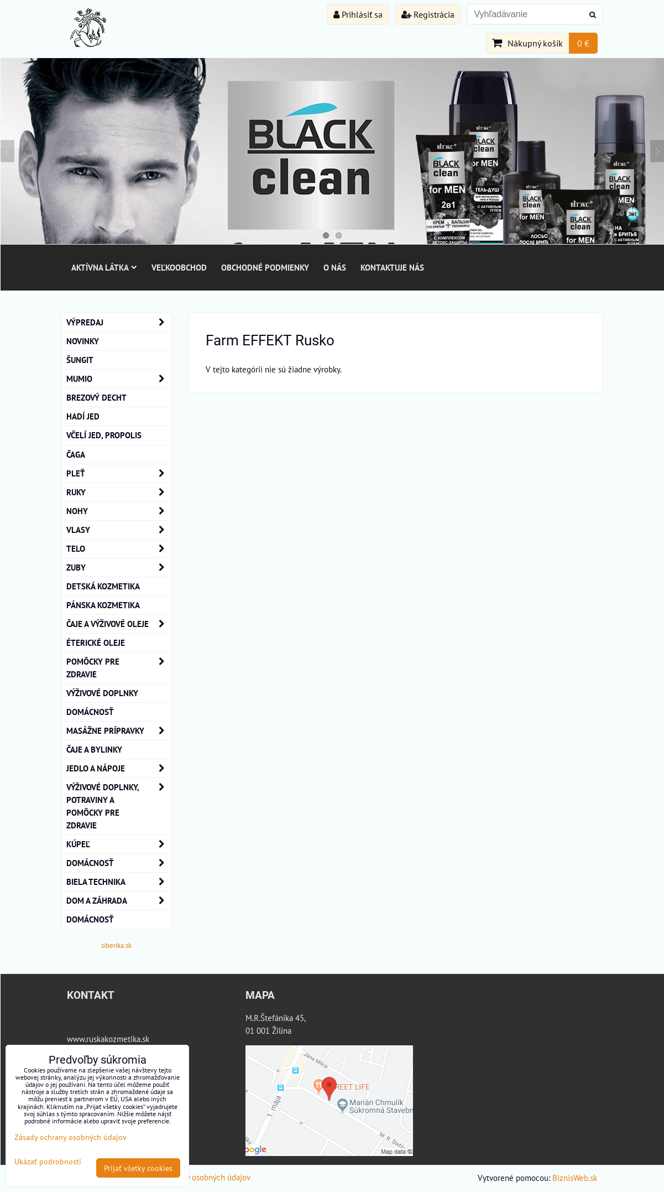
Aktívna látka (104, 267)
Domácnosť (90, 711)
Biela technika (118, 882)
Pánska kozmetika (103, 604)
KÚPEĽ (118, 844)
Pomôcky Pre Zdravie (118, 667)
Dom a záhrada (118, 901)
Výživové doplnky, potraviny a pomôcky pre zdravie (118, 806)
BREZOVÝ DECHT (96, 397)
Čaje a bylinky (94, 749)
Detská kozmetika (103, 586)
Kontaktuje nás (392, 267)
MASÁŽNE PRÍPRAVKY (118, 731)
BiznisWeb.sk (574, 1177)
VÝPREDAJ (118, 322)
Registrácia (427, 14)
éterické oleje (95, 642)
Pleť (118, 473)
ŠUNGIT (79, 359)
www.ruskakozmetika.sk (108, 1038)
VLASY (118, 530)
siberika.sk (116, 945)
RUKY (118, 492)
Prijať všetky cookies (138, 1168)
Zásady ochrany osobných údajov (193, 1177)
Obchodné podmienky (265, 267)
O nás (334, 267)
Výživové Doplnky (102, 692)
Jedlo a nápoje (118, 768)
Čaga (75, 454)
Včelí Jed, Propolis (104, 434)
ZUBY (118, 567)
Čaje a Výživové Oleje (118, 624)
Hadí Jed (83, 416)
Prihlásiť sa (358, 14)
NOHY (118, 511)
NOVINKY (82, 340)
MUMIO (118, 379)
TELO (118, 549)
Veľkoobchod (179, 267)
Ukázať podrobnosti (47, 1161)
